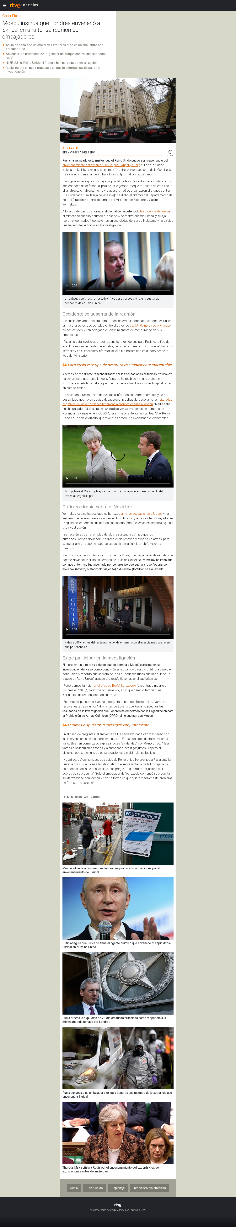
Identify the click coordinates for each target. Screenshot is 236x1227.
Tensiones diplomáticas (150, 1188)
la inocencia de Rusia (154, 211)
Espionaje (118, 1188)
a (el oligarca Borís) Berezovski (115, 685)
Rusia (74, 1188)
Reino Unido (95, 1188)
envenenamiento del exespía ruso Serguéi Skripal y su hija (101, 165)
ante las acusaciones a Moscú (141, 513)
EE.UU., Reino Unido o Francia (150, 325)
